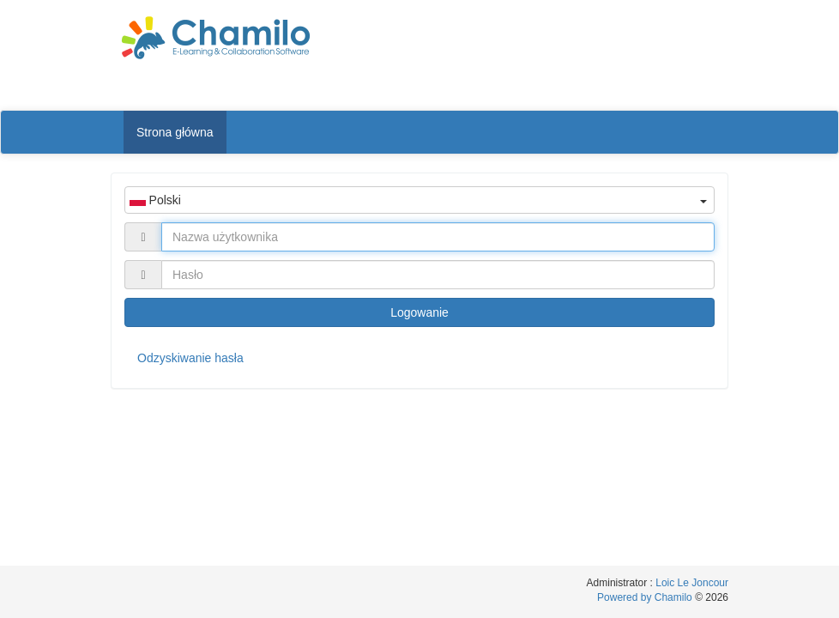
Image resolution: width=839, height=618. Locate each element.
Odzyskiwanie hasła (190, 358)
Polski (418, 200)
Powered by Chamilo (646, 597)
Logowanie (419, 312)
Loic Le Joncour (691, 583)
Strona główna (175, 132)
